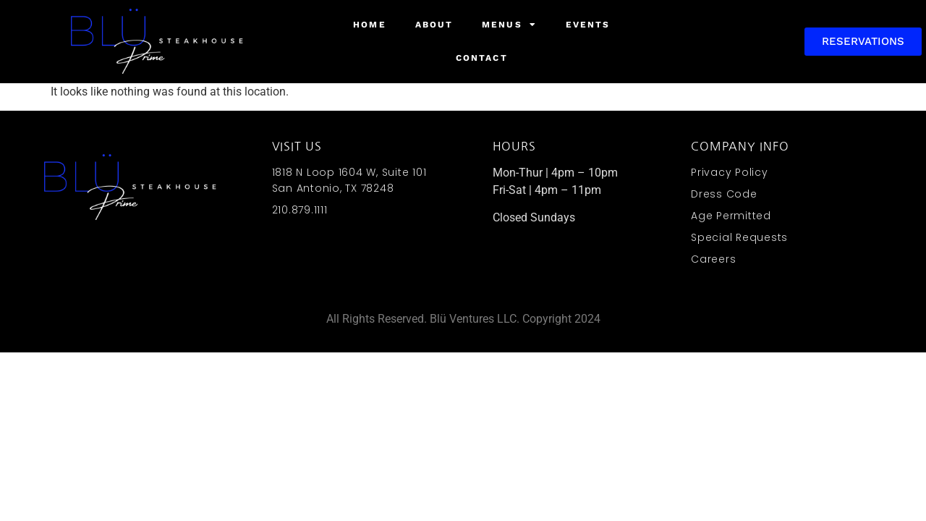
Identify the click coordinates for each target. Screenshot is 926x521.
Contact (482, 58)
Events (588, 25)
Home (369, 25)
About (434, 25)
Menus (509, 24)
